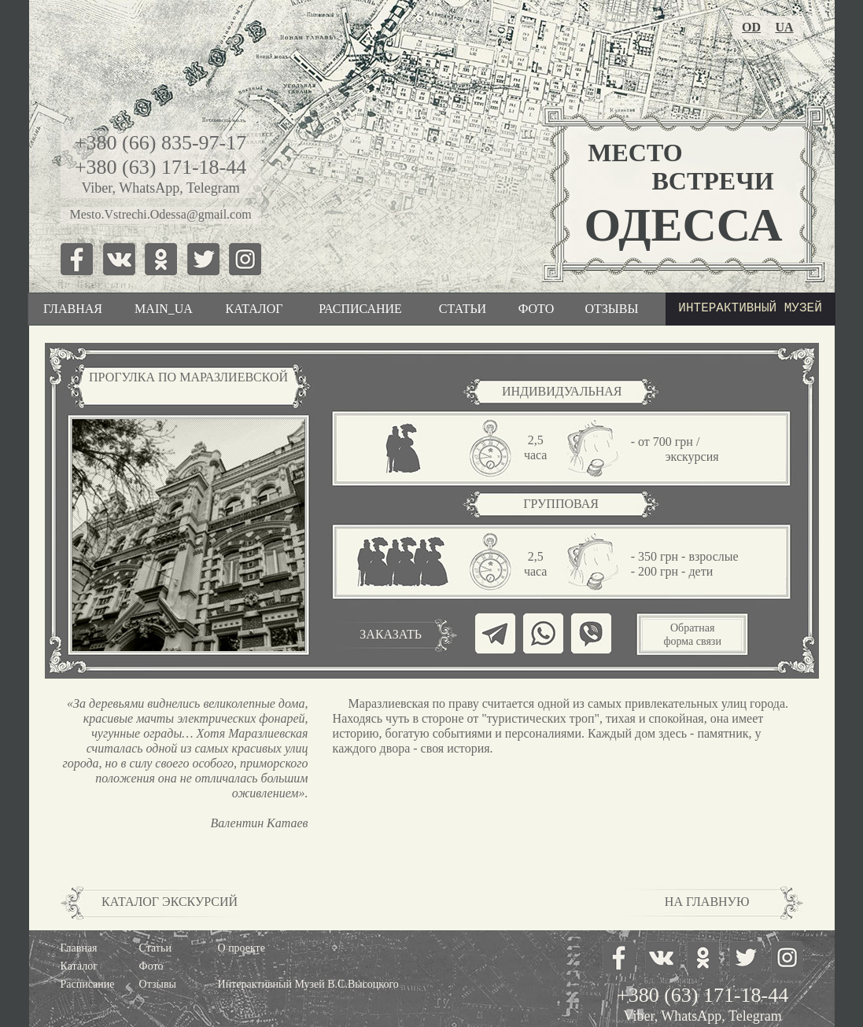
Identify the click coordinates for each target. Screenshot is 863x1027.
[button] (692, 635)
